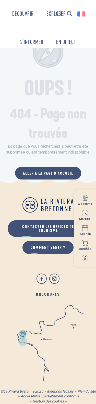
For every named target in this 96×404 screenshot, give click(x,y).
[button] (69, 14)
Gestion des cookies (48, 401)
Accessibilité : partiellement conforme (50, 396)
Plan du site (86, 391)
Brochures (48, 294)
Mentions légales (60, 391)
